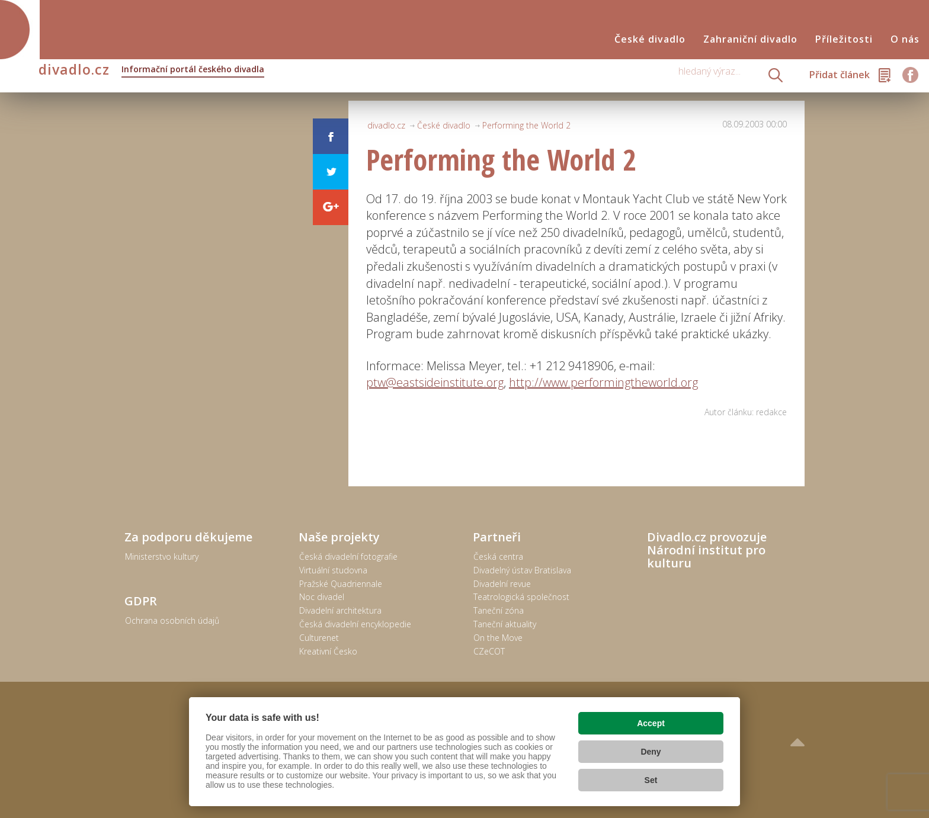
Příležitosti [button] (844, 39)
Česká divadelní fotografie (348, 556)
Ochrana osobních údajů (172, 620)
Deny (650, 751)
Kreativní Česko (328, 651)
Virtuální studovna (333, 570)
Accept (651, 723)
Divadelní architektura (340, 610)
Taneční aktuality (504, 624)
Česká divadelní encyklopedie (355, 624)
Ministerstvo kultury (161, 556)
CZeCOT (489, 651)
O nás (905, 39)
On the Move (498, 637)
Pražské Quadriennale (340, 583)
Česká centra (498, 556)
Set (651, 780)
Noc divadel (321, 596)
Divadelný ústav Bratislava (522, 570)
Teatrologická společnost (521, 596)
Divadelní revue (502, 583)
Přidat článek (839, 74)
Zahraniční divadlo (750, 39)
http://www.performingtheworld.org (603, 382)
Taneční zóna (498, 610)
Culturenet (319, 637)
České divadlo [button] (649, 39)
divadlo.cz (151, 70)
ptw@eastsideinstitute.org (435, 382)
